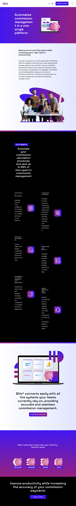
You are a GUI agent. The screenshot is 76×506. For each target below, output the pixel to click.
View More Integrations (38, 414)
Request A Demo (62, 3)
